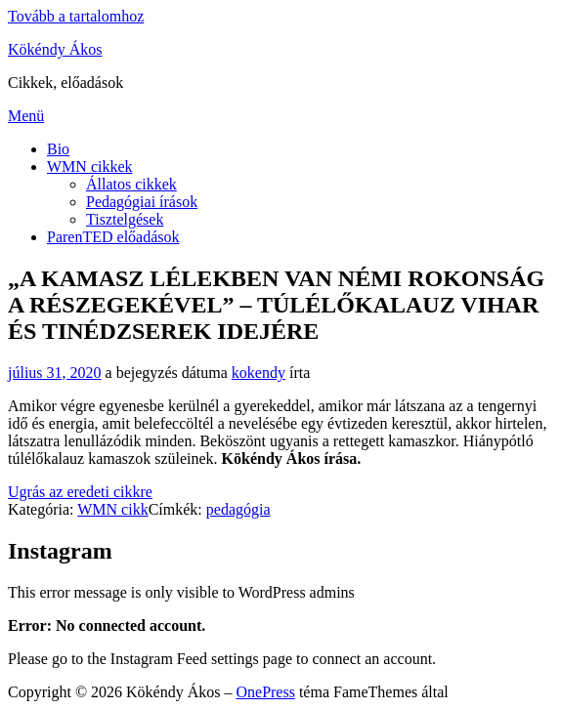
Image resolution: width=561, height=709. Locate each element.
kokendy (258, 372)
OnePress (265, 692)
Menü (26, 115)
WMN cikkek (90, 166)
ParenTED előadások (113, 237)
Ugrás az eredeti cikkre (80, 491)
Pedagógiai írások (141, 201)
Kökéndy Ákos (55, 49)
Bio (58, 149)
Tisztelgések (124, 219)
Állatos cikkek (131, 184)
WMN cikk (112, 509)
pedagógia (238, 509)
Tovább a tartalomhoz (76, 16)
